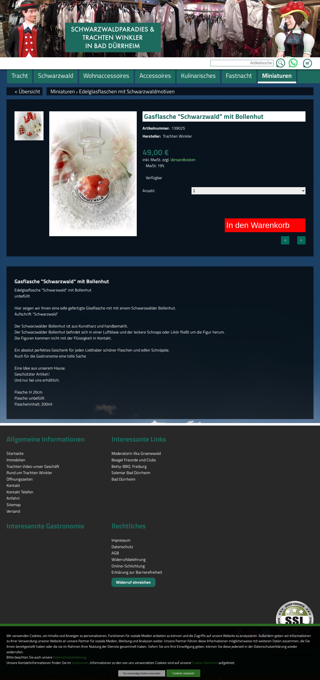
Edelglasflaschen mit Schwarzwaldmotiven (126, 91)
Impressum (80, 662)
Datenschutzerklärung (69, 657)
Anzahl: (148, 191)
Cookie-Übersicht (205, 662)
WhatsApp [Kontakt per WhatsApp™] (293, 62)
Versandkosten (183, 160)
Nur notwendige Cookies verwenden (141, 673)
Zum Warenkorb (308, 60)
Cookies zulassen (183, 673)
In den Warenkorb (258, 225)
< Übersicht (27, 91)
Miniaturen (62, 91)
